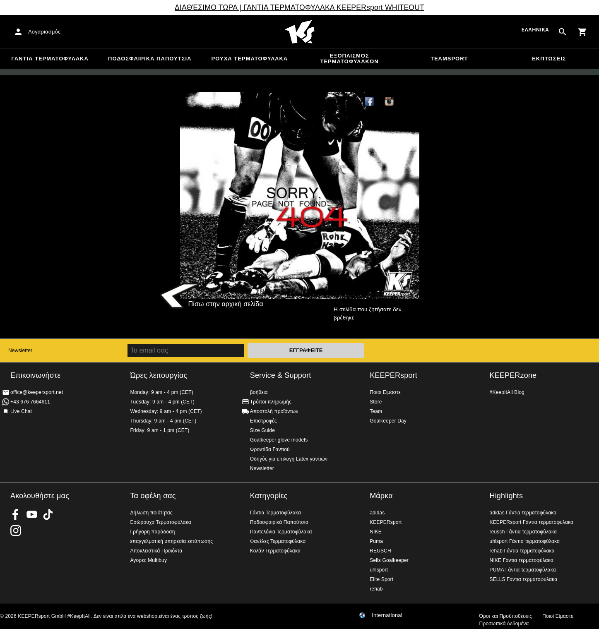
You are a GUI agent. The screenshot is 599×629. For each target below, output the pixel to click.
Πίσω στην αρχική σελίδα (225, 303)
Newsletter (20, 350)
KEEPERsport (393, 375)
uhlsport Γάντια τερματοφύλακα (525, 541)
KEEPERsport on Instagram (389, 102)
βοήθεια (259, 392)
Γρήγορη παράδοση (152, 532)
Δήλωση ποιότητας (151, 513)
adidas (377, 513)
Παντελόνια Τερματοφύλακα (281, 532)
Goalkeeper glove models (279, 440)
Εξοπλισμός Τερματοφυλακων (349, 59)
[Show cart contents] (582, 32)
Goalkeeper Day (388, 421)
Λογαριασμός (44, 32)
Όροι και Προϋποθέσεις (505, 616)
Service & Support (280, 375)
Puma (376, 541)
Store (376, 402)
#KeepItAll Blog (507, 392)
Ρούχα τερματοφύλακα (250, 58)
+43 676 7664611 (30, 402)
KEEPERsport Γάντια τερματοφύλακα (532, 522)
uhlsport (379, 570)
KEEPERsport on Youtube (31, 514)
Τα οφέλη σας (153, 496)
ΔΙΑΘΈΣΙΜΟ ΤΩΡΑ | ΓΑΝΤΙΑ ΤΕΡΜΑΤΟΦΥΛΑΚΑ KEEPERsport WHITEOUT (299, 7)
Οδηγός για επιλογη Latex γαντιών (288, 459)
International (387, 615)
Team (376, 411)
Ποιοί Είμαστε (557, 616)
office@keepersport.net (36, 392)
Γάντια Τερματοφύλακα (50, 58)
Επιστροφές (263, 421)
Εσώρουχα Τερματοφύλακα (160, 522)
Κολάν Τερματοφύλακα (275, 551)
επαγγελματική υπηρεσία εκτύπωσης (171, 541)
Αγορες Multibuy (148, 560)
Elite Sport (381, 579)
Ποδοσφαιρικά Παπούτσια (149, 58)
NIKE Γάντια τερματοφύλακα (521, 560)
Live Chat (21, 411)
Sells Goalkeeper (389, 560)
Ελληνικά (535, 30)
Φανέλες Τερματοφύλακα (278, 541)
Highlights (506, 496)
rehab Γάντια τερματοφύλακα (522, 551)
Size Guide (262, 430)
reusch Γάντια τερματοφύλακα (523, 532)
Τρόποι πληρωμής (270, 402)
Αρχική (300, 31)
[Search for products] (562, 32)
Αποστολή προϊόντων (274, 411)
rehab (376, 589)
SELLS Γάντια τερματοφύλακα (524, 579)
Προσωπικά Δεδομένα (504, 624)
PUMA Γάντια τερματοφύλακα (523, 570)
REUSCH (380, 551)
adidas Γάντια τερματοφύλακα (523, 513)
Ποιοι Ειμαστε (385, 392)
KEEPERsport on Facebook (15, 514)
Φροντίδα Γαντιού (270, 449)
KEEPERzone (513, 375)
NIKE (376, 532)
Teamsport (449, 58)
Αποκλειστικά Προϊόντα (156, 551)
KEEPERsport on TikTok (48, 514)
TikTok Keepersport (409, 102)
